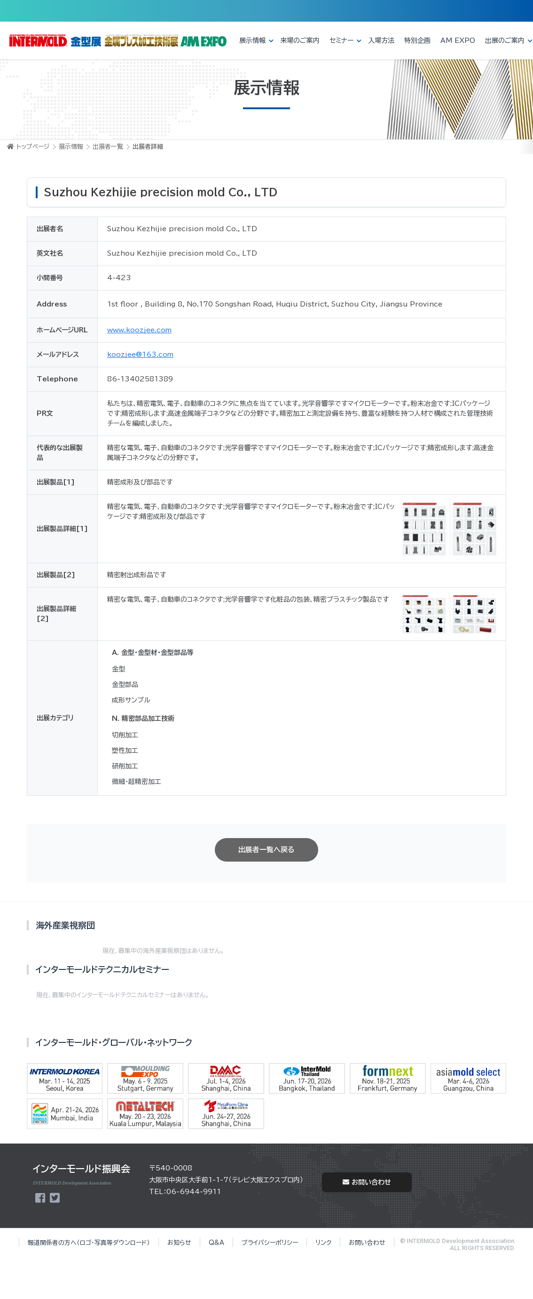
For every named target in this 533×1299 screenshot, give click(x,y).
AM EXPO (457, 40)
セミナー (341, 40)
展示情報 (252, 40)
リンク (323, 1243)
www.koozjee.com (139, 330)
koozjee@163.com (140, 354)
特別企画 (417, 40)
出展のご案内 (505, 40)
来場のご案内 (300, 40)
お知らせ (179, 1243)
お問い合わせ (367, 1182)
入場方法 (381, 40)
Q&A (216, 1243)
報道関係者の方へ (89, 1243)
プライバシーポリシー (270, 1243)
